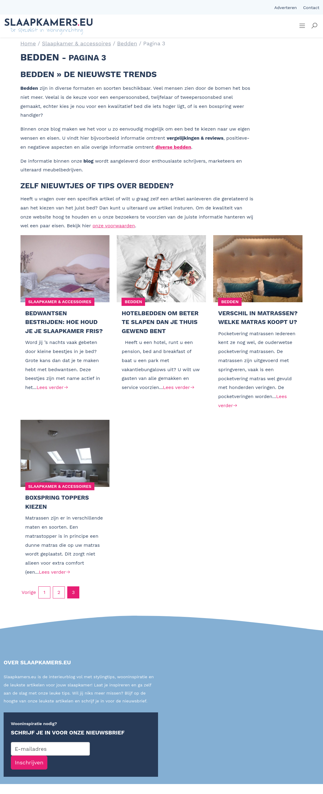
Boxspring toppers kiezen (58, 512)
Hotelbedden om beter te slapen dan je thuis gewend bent (161, 322)
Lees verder (52, 388)
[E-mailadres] (50, 759)
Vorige (29, 602)
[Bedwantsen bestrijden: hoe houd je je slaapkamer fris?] (65, 268)
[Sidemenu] (302, 26)
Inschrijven (29, 773)
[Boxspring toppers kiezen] (65, 463)
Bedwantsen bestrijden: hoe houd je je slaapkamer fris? (65, 322)
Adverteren (285, 7)
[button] (314, 26)
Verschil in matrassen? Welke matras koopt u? (250, 322)
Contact (311, 7)
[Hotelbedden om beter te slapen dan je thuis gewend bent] (161, 268)
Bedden (127, 43)
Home (28, 43)
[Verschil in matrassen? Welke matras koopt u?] (257, 268)
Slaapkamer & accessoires (76, 43)
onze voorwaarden (114, 225)
